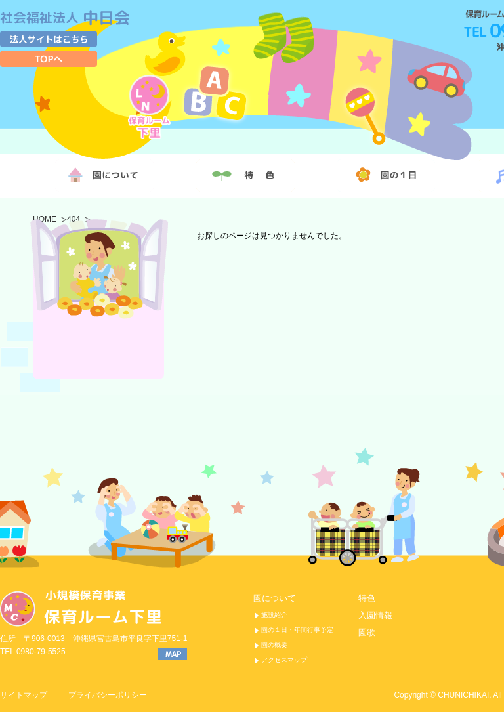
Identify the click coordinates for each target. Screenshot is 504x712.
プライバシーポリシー (107, 695)
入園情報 (375, 615)
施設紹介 (274, 614)
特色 (366, 598)
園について (274, 598)
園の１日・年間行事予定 (297, 629)
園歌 (366, 632)
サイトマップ (23, 695)
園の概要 (274, 644)
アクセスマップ (284, 659)
